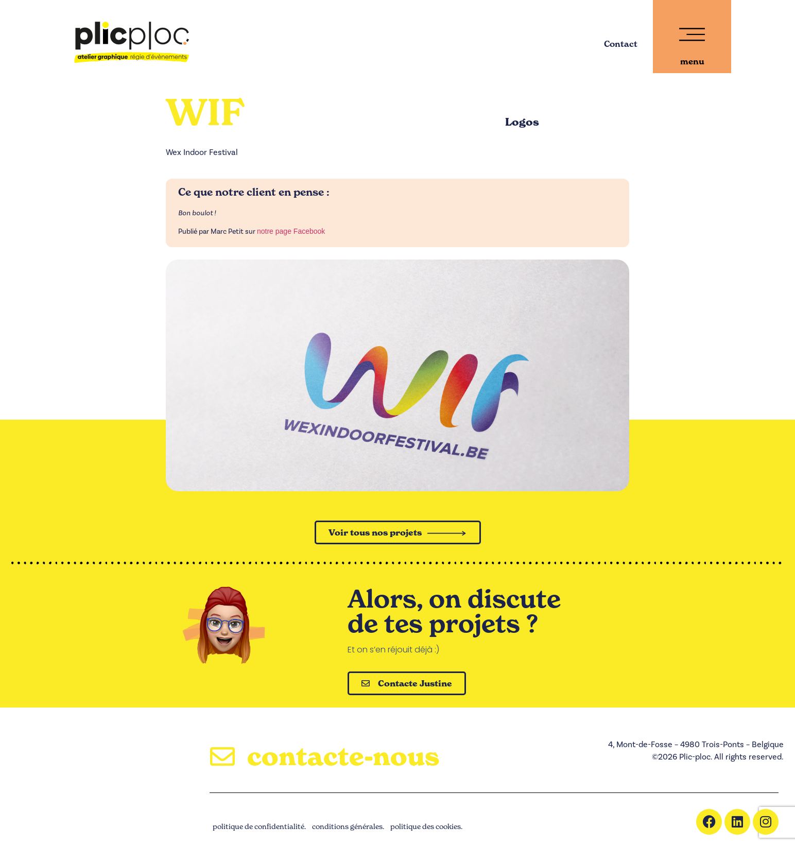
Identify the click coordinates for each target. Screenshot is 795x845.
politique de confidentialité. (259, 826)
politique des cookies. (426, 826)
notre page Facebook (291, 231)
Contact (620, 44)
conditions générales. (348, 826)
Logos (522, 122)
